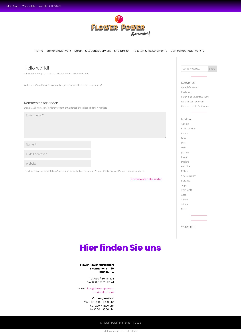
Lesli (183, 142)
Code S (184, 133)
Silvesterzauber (188, 175)
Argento (185, 123)
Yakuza (184, 204)
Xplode (184, 199)
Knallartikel (121, 51)
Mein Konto (13, 6)
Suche (212, 68)
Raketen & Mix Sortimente (150, 51)
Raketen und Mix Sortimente (195, 106)
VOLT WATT (186, 190)
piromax (185, 152)
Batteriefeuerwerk (58, 51)
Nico (183, 147)
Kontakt (43, 6)
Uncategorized (64, 73)
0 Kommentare (80, 73)
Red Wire (185, 166)
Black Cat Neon (188, 128)
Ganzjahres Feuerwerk (186, 51)
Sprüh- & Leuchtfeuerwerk (92, 51)
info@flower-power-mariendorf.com (100, 290)
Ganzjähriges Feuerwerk (192, 101)
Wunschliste (29, 6)
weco (183, 194)
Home (39, 51)
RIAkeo (184, 171)
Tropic (184, 185)
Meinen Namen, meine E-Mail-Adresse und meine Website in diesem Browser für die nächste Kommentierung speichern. (86, 171)
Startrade (185, 180)
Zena (183, 209)
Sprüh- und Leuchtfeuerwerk (195, 96)
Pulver (184, 157)
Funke (184, 138)
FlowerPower (34, 73)
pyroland (185, 161)
